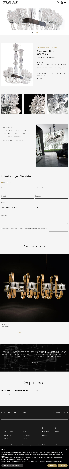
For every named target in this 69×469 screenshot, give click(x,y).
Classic (6, 429)
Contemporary (9, 433)
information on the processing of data (38, 229)
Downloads (27, 436)
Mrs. (10, 182)
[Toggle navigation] (58, 2)
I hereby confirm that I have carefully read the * (26, 229)
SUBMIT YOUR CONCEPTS (59, 414)
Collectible (7, 436)
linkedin (58, 433)
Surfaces (7, 440)
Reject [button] (52, 465)
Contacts (26, 440)
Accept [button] (62, 465)
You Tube (46, 433)
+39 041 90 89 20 (23, 414)
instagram (59, 429)
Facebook (45, 429)
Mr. (4, 182)
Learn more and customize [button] (12, 465)
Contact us (34, 363)
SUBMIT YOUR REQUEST (58, 233)
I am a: (3, 203)
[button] (16, 334)
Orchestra (6, 326)
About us (26, 429)
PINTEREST (46, 436)
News (25, 433)
